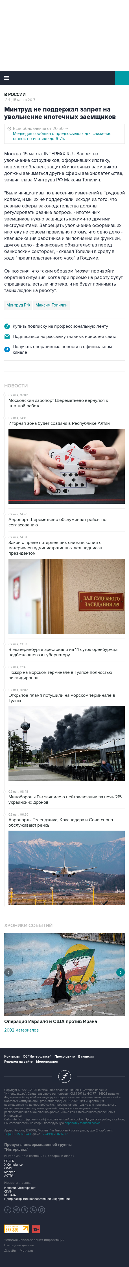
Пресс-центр (64, 1056)
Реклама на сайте (18, 1062)
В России (15, 94)
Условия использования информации (34, 1240)
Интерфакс (64, 77)
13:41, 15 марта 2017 (19, 100)
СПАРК (9, 1161)
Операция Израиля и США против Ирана (50, 1021)
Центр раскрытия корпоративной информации (37, 1199)
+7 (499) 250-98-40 (17, 1134)
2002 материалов (21, 1030)
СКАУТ (9, 1168)
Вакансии (86, 1056)
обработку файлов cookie (82, 1123)
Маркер (9, 1172)
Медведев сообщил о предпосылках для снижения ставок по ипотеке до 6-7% (62, 136)
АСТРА (8, 1176)
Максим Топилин (51, 305)
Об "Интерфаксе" (37, 1056)
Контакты (11, 1056)
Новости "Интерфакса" (20, 1188)
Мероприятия (47, 1062)
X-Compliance (13, 1165)
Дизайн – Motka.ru (18, 1251)
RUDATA (10, 1195)
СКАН (8, 1191)
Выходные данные (19, 1245)
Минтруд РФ (18, 305)
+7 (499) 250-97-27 (54, 1134)
